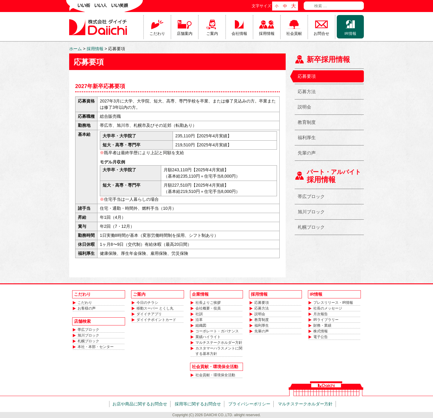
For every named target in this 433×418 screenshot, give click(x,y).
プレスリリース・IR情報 (333, 303)
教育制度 (307, 122)
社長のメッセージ (327, 308)
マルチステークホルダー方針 (218, 342)
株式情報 (320, 331)
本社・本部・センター (96, 347)
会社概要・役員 (208, 308)
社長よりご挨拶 (208, 303)
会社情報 (239, 33)
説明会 (304, 106)
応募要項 (307, 76)
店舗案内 (184, 33)
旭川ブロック (311, 211)
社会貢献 (294, 33)
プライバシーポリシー (249, 403)
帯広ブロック (311, 196)
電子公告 (320, 337)
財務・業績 (322, 325)
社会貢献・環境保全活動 (215, 375)
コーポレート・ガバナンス (217, 331)
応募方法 (307, 91)
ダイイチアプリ (149, 314)
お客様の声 (87, 308)
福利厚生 (307, 137)
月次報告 (320, 314)
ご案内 (212, 33)
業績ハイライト (208, 337)
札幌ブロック (311, 227)
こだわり (157, 33)
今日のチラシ (147, 303)
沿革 (199, 320)
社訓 (199, 314)
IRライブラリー (326, 320)
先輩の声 (307, 152)
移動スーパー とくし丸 (155, 308)
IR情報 (350, 33)
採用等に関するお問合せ (198, 403)
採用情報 (267, 33)
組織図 (200, 325)
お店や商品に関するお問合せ (139, 403)
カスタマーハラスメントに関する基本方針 (218, 351)
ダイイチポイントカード (156, 320)
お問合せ (321, 33)
